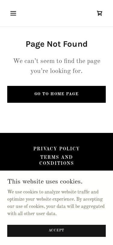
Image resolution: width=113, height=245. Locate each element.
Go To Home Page (56, 94)
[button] (18, 13)
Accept (57, 230)
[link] (100, 13)
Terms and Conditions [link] (56, 160)
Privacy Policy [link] (56, 149)
